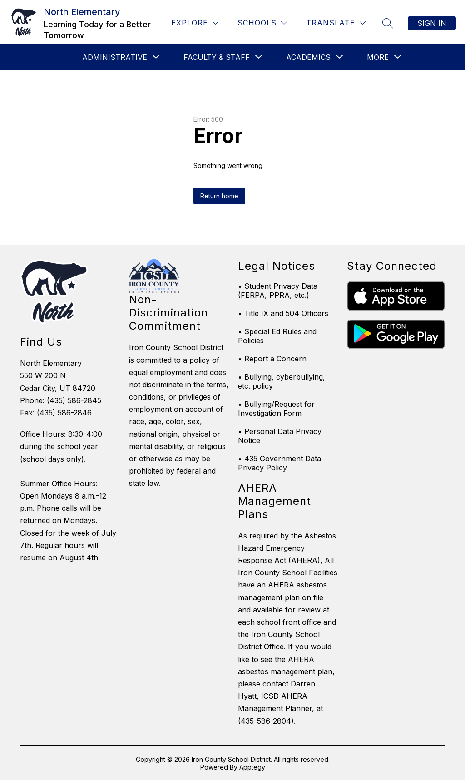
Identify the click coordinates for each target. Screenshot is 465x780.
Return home (219, 196)
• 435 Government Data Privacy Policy (279, 463)
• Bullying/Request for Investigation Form (276, 409)
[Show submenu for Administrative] (114, 57)
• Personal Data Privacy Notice (280, 436)
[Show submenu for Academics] (308, 57)
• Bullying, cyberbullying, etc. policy (281, 381)
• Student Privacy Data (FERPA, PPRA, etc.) (277, 290)
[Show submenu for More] (378, 57)
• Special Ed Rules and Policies (277, 336)
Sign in (431, 23)
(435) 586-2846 (64, 412)
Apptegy (252, 767)
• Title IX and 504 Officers (283, 313)
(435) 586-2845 (74, 400)
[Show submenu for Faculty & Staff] (216, 57)
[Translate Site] (336, 23)
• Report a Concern (272, 358)
